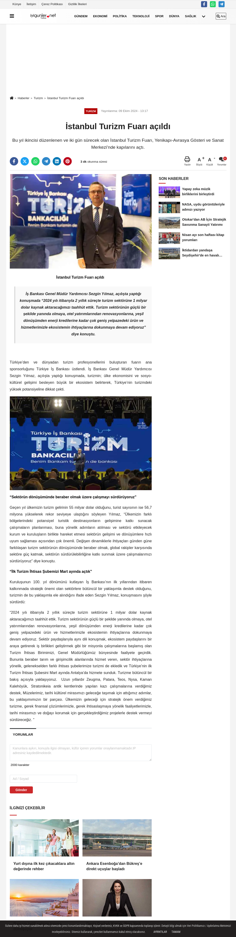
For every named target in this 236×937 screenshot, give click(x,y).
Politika (120, 16)
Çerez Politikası (52, 4)
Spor (159, 16)
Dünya (174, 16)
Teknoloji (140, 16)
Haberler (23, 98)
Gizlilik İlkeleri (77, 4)
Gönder (21, 790)
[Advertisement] (118, 59)
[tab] (23, 734)
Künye (17, 4)
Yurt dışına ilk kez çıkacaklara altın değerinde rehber (44, 866)
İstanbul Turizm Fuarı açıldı (65, 98)
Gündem (81, 16)
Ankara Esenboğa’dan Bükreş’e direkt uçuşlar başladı (114, 866)
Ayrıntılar (160, 932)
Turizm (38, 98)
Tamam (175, 932)
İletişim (31, 4)
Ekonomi (100, 16)
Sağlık (190, 16)
